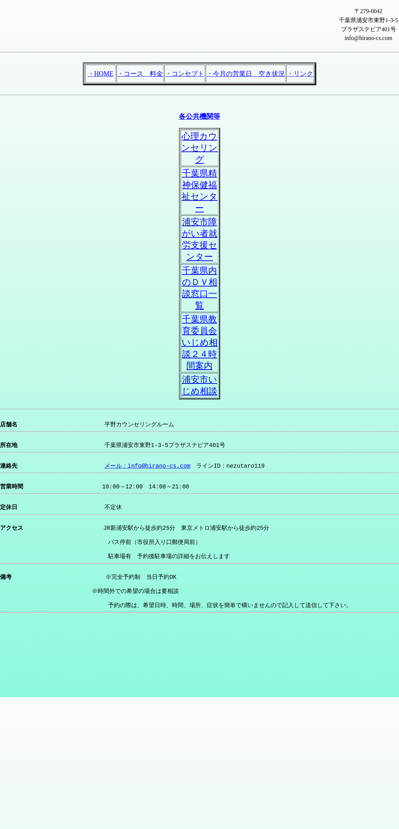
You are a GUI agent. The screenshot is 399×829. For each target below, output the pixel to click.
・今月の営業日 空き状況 (245, 73)
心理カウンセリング (199, 147)
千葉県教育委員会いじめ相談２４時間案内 (200, 342)
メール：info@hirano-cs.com (147, 472)
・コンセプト (184, 73)
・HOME (101, 73)
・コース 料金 (140, 73)
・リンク (300, 73)
